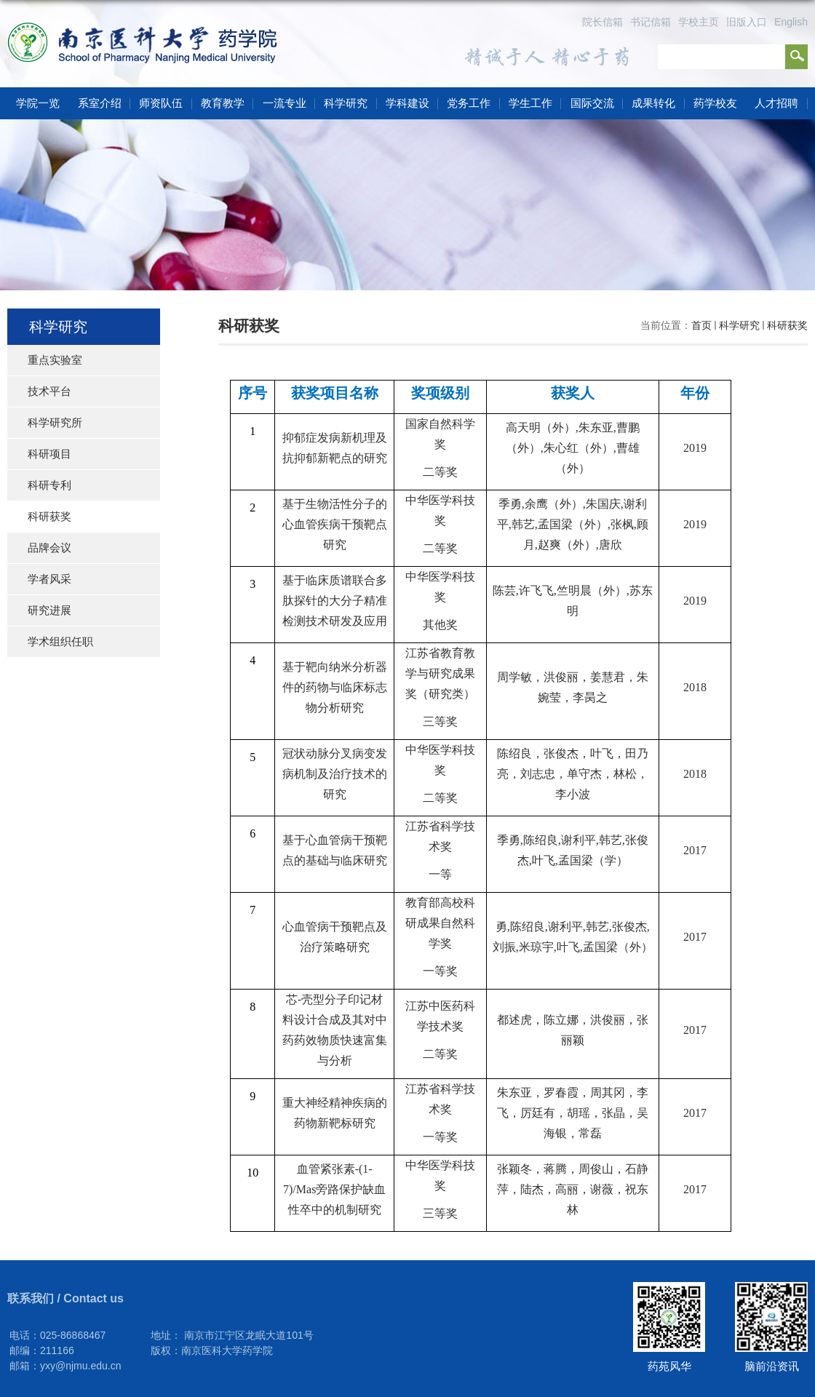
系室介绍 (100, 103)
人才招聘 (776, 103)
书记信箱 (650, 22)
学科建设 (407, 103)
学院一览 (38, 103)
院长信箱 (602, 22)
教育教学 (222, 103)
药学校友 (715, 103)
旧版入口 (746, 22)
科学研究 (345, 103)
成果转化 (653, 103)
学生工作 (530, 103)
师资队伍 (161, 103)
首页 (701, 325)
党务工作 (468, 103)
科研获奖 (787, 325)
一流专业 (284, 103)
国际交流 (592, 103)
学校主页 (698, 22)
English (791, 22)
